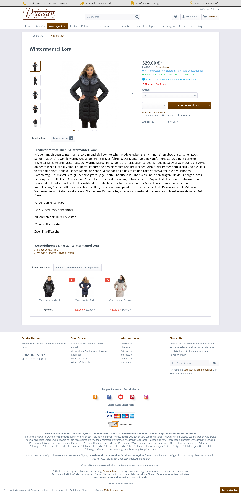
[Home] (27, 26)
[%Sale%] (40, 26)
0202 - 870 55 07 (33, 355)
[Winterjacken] (57, 26)
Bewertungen (63, 138)
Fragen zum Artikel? (46, 249)
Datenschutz (127, 351)
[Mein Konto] (190, 17)
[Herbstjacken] (123, 26)
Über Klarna (126, 358)
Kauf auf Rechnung (144, 3)
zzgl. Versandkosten (160, 67)
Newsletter (126, 343)
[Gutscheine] (186, 26)
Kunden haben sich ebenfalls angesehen (77, 267)
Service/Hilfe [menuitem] (208, 9)
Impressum (126, 354)
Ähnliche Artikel (41, 267)
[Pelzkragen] (168, 26)
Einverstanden (230, 489)
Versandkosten (111, 471)
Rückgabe (76, 354)
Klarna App (126, 362)
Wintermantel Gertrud (120, 300)
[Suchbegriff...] (112, 17)
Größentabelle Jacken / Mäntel (87, 343)
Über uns (125, 347)
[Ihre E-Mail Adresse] (189, 363)
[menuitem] (112, 17)
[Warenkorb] (210, 17)
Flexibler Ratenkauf (203, 3)
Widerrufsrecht (79, 358)
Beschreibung (39, 138)
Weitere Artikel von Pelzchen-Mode (54, 252)
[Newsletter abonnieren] (214, 363)
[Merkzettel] (175, 17)
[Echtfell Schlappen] (147, 26)
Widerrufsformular (81, 362)
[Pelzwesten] (88, 26)
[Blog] (199, 26)
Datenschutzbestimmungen (198, 369)
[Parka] (73, 26)
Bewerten (184, 115)
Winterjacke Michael (49, 300)
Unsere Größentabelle (153, 112)
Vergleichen (150, 115)
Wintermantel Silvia (85, 300)
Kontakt (75, 347)
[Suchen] (137, 17)
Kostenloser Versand (95, 3)
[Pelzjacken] (105, 26)
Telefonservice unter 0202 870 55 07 (46, 3)
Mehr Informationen (114, 490)
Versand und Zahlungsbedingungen (90, 351)
